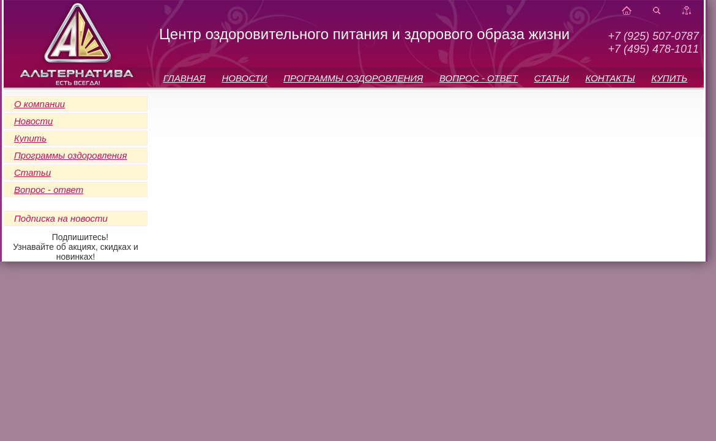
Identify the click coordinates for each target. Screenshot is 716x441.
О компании (39, 104)
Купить (30, 138)
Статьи (32, 172)
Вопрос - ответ (48, 189)
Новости (33, 121)
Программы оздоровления (70, 155)
